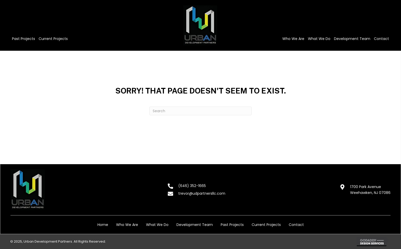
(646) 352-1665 (192, 185)
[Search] (200, 111)
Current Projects (266, 224)
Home (102, 224)
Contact (296, 224)
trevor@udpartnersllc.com (201, 193)
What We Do (157, 224)
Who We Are (127, 224)
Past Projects (232, 224)
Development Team (194, 224)
